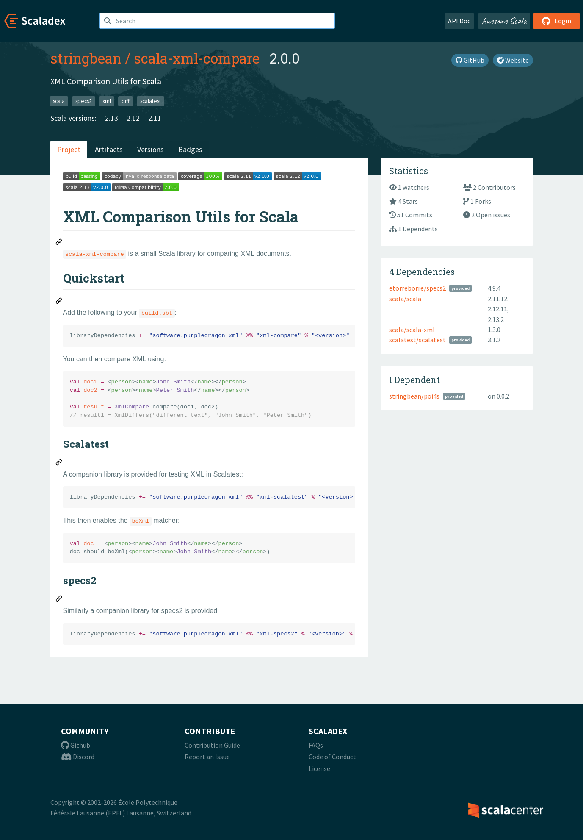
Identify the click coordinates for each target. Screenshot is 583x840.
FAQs (316, 745)
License (319, 768)
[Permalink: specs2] (59, 599)
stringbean (86, 58)
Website (513, 60)
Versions (150, 149)
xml (106, 101)
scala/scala (405, 298)
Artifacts (109, 149)
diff (126, 101)
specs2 (83, 101)
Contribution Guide (212, 745)
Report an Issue (207, 756)
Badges (190, 149)
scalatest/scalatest (417, 339)
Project (68, 149)
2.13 (111, 118)
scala (59, 101)
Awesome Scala (504, 20)
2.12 (133, 118)
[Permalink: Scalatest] (59, 463)
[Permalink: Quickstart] (59, 302)
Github (75, 745)
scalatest (150, 101)
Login (556, 21)
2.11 (154, 118)
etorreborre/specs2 (417, 288)
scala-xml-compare (197, 58)
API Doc (459, 21)
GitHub (470, 60)
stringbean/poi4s (414, 396)
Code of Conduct (332, 756)
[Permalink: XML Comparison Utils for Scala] (59, 243)
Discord (77, 756)
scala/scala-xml (412, 329)
